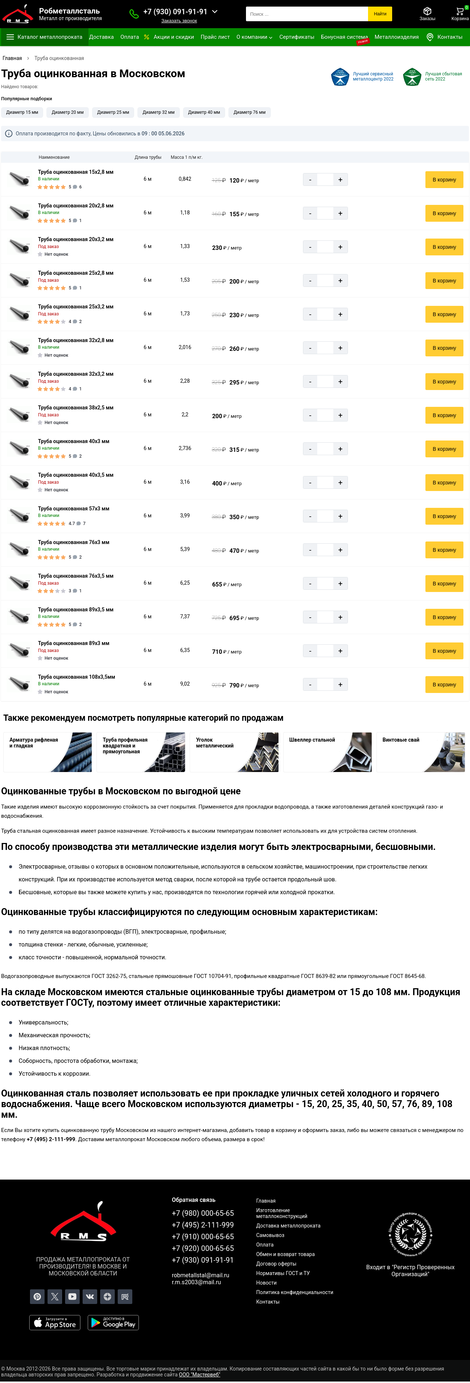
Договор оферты (276, 1264)
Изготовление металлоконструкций (281, 1213)
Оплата (129, 37)
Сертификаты (296, 37)
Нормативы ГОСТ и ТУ (283, 1273)
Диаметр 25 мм (113, 112)
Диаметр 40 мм (204, 112)
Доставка (101, 37)
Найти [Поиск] (380, 13)
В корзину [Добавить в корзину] (444, 180)
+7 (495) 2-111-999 (203, 1225)
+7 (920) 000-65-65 (203, 1248)
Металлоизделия (397, 37)
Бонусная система (344, 37)
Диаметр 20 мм (67, 112)
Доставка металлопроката (288, 1226)
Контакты (444, 37)
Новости (266, 1283)
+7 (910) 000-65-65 (203, 1236)
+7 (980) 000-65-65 (203, 1213)
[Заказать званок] (134, 14)
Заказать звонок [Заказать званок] (179, 20)
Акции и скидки (173, 37)
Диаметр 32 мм (158, 112)
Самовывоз (270, 1235)
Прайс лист (215, 37)
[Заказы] (427, 14)
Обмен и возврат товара (285, 1254)
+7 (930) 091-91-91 (176, 11)
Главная (266, 1201)
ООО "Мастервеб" (199, 1375)
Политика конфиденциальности (294, 1292)
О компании (251, 37)
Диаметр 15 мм (22, 112)
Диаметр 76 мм (249, 112)
